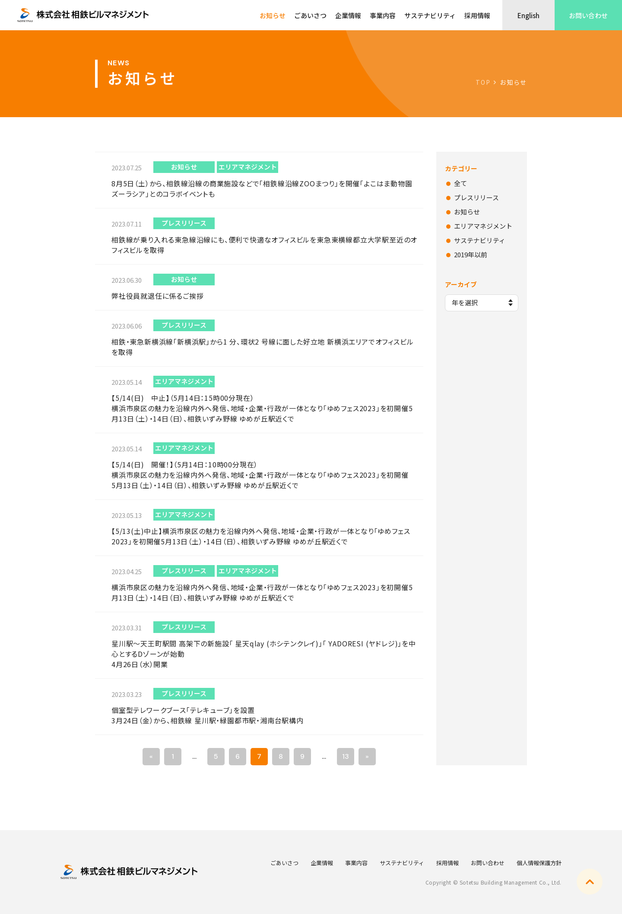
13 (345, 756)
